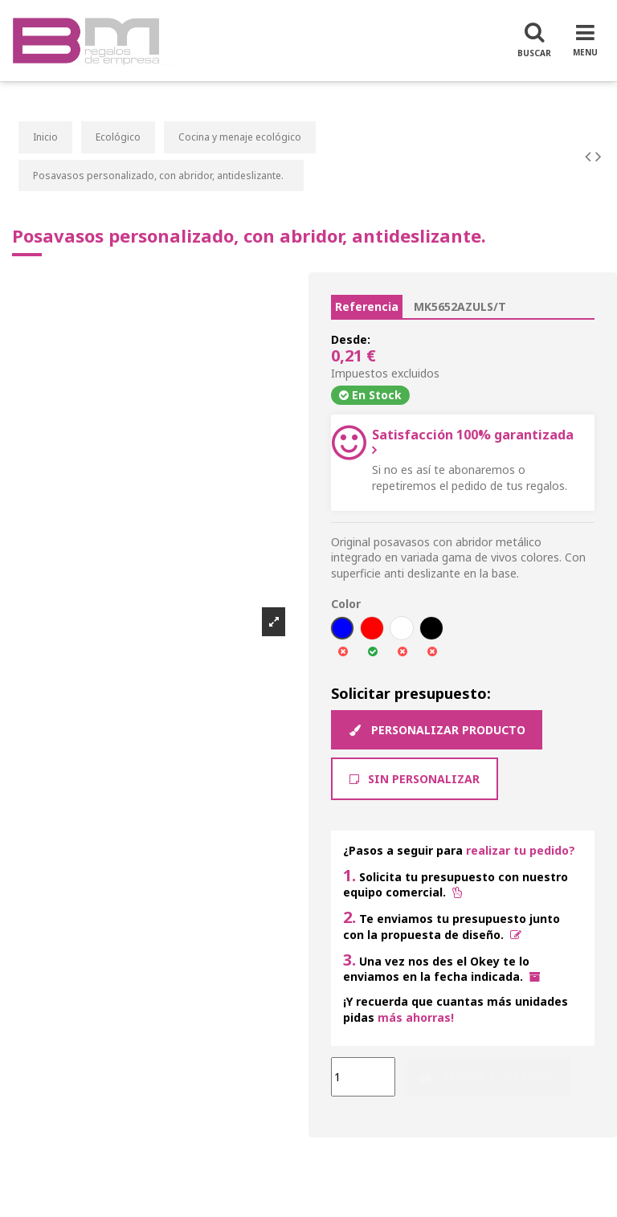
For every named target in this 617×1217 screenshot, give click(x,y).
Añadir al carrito (486, 1076)
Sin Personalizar (414, 778)
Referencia (366, 306)
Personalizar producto (436, 729)
